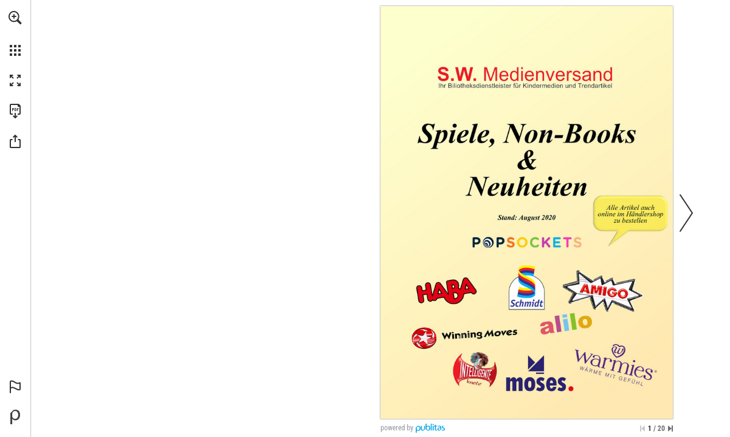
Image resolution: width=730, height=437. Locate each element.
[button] (15, 17)
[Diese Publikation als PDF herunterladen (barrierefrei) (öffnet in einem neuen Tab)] (15, 111)
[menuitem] (15, 33)
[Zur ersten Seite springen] (642, 428)
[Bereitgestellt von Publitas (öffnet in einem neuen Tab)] (15, 417)
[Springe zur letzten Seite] (670, 428)
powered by (396, 428)
